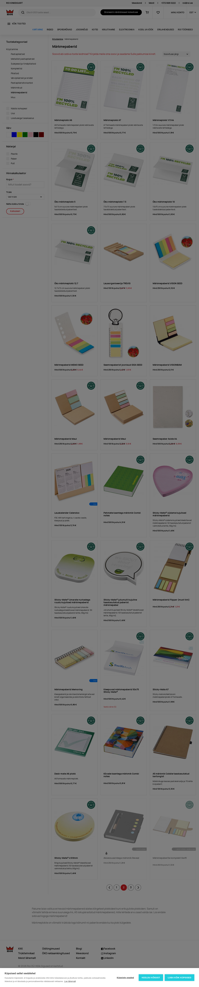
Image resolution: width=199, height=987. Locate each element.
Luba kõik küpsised (179, 977)
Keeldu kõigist (151, 977)
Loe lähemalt (70, 981)
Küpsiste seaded (125, 977)
